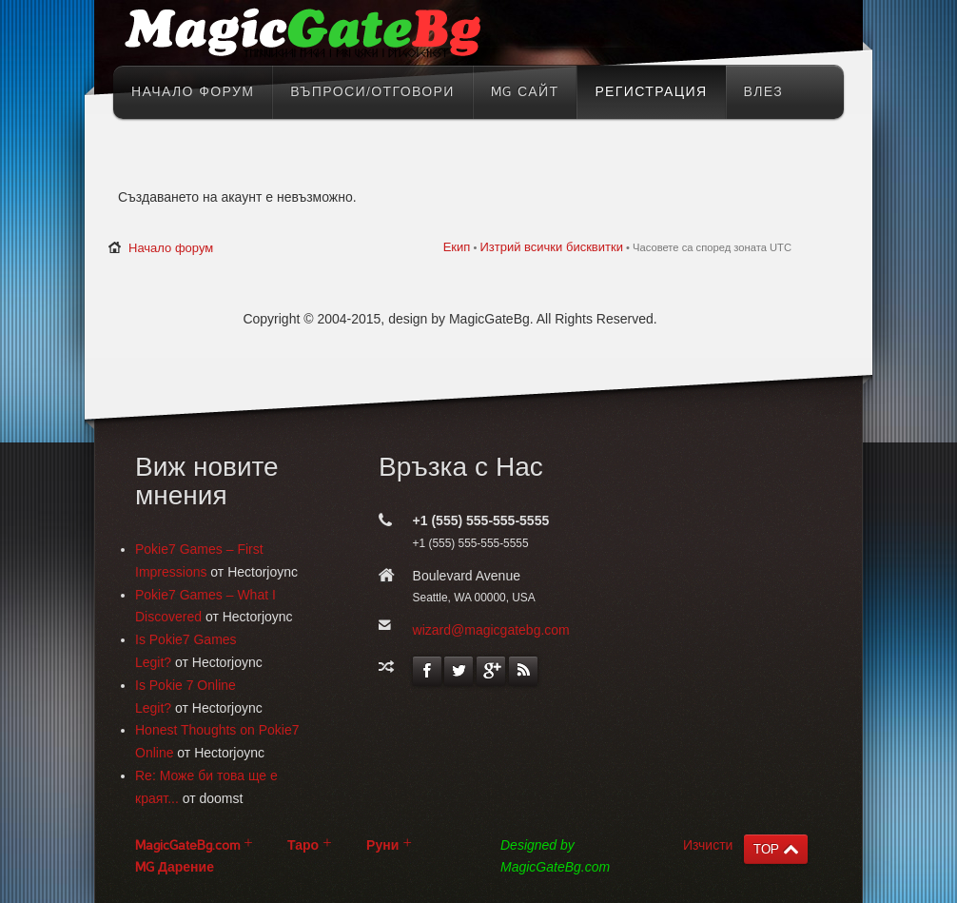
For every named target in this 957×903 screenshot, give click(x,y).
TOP (766, 849)
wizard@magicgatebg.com (491, 630)
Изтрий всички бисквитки (550, 247)
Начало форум (170, 248)
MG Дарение (174, 867)
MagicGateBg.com (187, 845)
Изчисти (707, 845)
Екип (457, 247)
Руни (382, 845)
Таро (303, 845)
